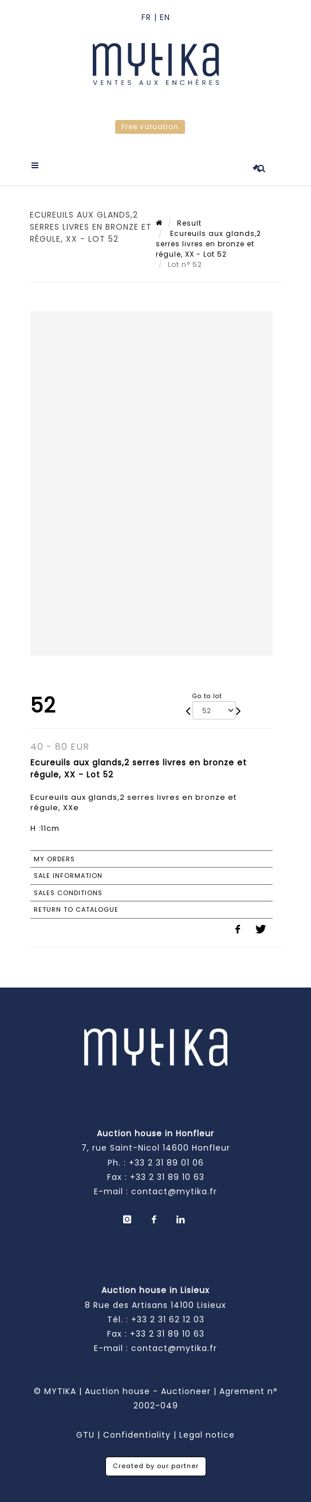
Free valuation (150, 126)
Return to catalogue (76, 909)
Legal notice (207, 1435)
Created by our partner (156, 1465)
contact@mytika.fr (174, 1191)
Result (189, 223)
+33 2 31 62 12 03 (167, 1319)
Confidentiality (137, 1435)
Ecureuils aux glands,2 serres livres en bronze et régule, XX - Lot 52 (208, 244)
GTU (85, 1435)
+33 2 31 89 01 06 (166, 1162)
